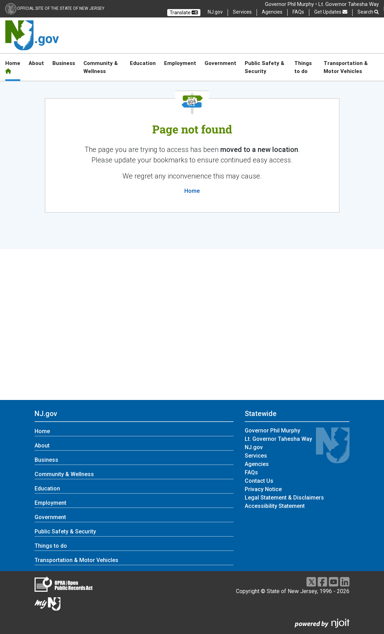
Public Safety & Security (264, 67)
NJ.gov (215, 12)
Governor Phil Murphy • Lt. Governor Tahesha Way (322, 4)
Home (12, 67)
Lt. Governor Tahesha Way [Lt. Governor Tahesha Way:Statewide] (278, 439)
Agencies (272, 12)
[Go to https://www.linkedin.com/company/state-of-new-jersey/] (344, 581)
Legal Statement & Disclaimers (284, 497)
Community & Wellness (100, 67)
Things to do (303, 67)
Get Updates (330, 12)
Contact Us (259, 481)
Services (242, 12)
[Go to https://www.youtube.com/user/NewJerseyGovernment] (333, 581)
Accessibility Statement (275, 506)
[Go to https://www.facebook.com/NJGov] (322, 581)
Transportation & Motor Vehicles (346, 67)
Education (143, 63)
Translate (184, 12)
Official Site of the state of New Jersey (60, 8)
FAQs (298, 12)
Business (63, 63)
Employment (180, 63)
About (36, 63)
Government (220, 63)
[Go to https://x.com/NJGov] (311, 581)
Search (368, 12)
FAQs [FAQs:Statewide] (251, 472)
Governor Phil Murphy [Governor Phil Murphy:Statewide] (272, 430)
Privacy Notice (263, 489)
